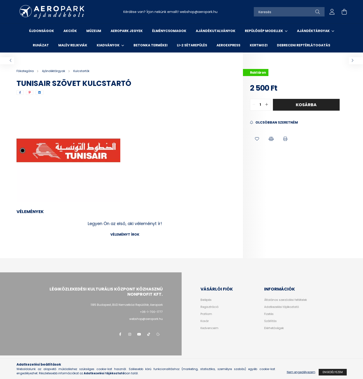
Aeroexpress (228, 45)
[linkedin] (39, 92)
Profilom (206, 314)
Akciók (70, 30)
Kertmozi (258, 45)
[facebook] (20, 92)
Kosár (204, 321)
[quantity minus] (253, 104)
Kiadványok (108, 45)
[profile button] (332, 11)
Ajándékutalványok (215, 30)
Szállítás (270, 321)
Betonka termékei (150, 45)
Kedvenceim (209, 328)
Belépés (206, 300)
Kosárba (306, 105)
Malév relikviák (72, 45)
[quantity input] (260, 104)
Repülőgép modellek (264, 30)
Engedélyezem (333, 372)
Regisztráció (209, 307)
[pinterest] (29, 92)
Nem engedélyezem (301, 372)
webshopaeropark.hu (198, 11)
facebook (120, 334)
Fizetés (269, 314)
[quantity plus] (266, 104)
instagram (129, 334)
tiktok (148, 334)
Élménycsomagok (169, 30)
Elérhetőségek (274, 328)
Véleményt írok (124, 234)
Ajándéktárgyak (313, 30)
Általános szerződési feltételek (285, 300)
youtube (139, 334)
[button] (257, 139)
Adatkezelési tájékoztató (281, 307)
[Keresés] (289, 11)
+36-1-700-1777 (151, 312)
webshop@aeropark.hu (146, 319)
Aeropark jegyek (127, 30)
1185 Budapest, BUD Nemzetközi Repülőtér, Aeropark (127, 305)
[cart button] (344, 11)
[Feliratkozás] (274, 122)
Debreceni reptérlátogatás (303, 45)
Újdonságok (41, 30)
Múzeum (93, 30)
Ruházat (41, 45)
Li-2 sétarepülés (192, 45)
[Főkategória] (25, 71)
